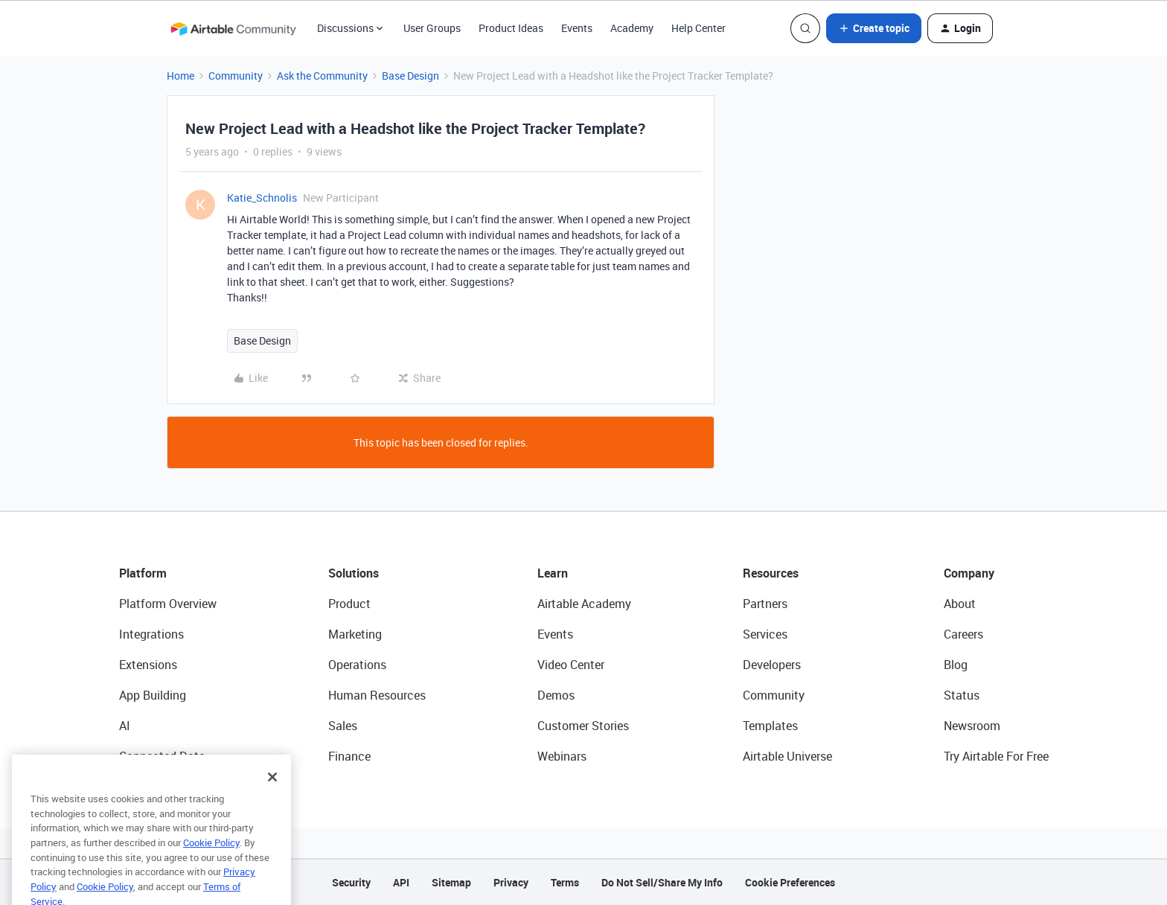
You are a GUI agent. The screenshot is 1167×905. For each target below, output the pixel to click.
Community (235, 75)
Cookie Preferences (790, 882)
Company (969, 573)
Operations (357, 664)
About (960, 603)
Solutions (353, 573)
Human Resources (377, 695)
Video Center (570, 664)
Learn (552, 573)
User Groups (432, 28)
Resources (771, 573)
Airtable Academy (584, 603)
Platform (143, 573)
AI (124, 725)
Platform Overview (168, 603)
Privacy (510, 882)
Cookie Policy (211, 865)
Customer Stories (583, 725)
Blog (956, 664)
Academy (631, 28)
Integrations (151, 634)
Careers (963, 634)
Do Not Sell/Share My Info (662, 882)
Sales (342, 725)
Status (961, 695)
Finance (349, 756)
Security (351, 882)
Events (576, 28)
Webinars (561, 756)
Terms (565, 882)
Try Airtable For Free (996, 756)
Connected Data (162, 756)
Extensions (148, 664)
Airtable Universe (787, 756)
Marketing (355, 634)
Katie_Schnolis (262, 198)
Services (765, 634)
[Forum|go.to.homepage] (233, 28)
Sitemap (451, 882)
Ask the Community (322, 75)
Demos (556, 695)
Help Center (698, 28)
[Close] (272, 800)
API (401, 882)
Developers (772, 664)
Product (349, 603)
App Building (152, 695)
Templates (770, 725)
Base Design (410, 75)
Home (180, 75)
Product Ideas (511, 28)
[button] (873, 28)
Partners (765, 603)
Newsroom (972, 725)
